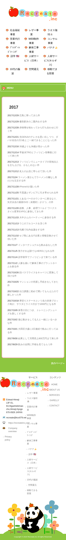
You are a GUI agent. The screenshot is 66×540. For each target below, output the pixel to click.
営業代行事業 (32, 408)
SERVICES (54, 395)
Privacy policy (8, 438)
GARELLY (54, 400)
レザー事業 (32, 393)
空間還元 (34, 69)
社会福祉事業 (32, 386)
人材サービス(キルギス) (51, 60)
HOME (54, 384)
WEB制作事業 (31, 417)
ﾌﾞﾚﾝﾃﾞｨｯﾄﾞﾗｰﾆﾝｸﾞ (32, 434)
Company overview (12, 430)
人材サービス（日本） (32, 461)
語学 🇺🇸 (15, 56)
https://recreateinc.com (19, 423)
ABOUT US (54, 390)
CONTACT (54, 405)
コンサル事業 (32, 425)
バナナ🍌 (52, 47)
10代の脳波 (32, 479)
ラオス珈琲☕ (32, 400)
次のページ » (57, 363)
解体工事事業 (32, 442)
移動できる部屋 (32, 492)
